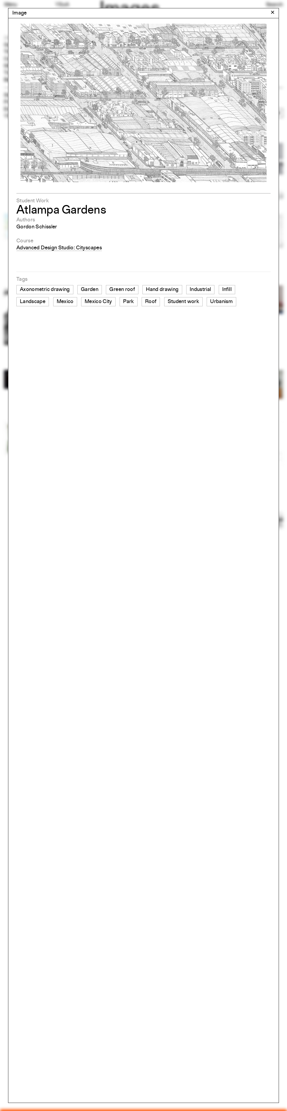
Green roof (122, 289)
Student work (183, 301)
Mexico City (98, 301)
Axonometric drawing (45, 289)
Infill (227, 289)
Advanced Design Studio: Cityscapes (59, 248)
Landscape (32, 301)
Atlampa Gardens (61, 210)
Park (128, 301)
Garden (89, 289)
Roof (150, 301)
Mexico (65, 301)
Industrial (200, 289)
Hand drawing (162, 289)
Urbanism (221, 301)
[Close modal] (272, 13)
